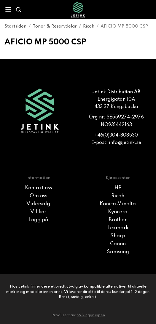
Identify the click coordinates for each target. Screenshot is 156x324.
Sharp (117, 235)
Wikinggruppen (91, 315)
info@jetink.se (125, 142)
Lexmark (117, 227)
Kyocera (118, 211)
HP (117, 187)
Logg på (38, 219)
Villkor (38, 211)
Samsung (118, 251)
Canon (118, 243)
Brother (118, 219)
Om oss (38, 195)
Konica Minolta (118, 203)
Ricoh (117, 195)
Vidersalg (38, 203)
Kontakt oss (38, 187)
